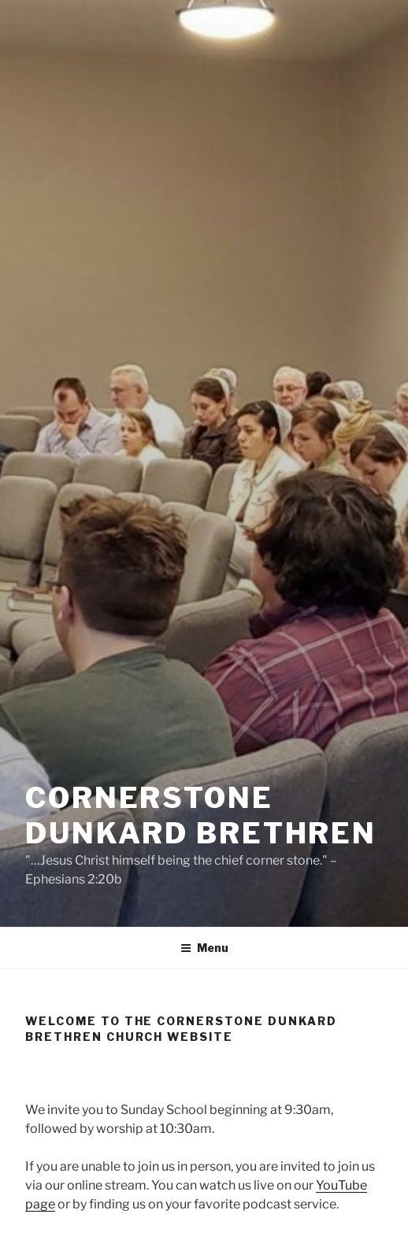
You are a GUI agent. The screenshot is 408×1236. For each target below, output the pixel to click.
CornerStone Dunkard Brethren (200, 815)
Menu (204, 947)
